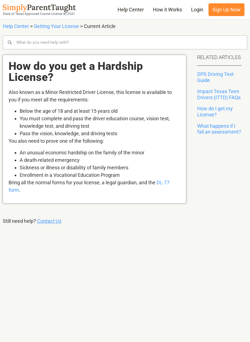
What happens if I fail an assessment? (219, 129)
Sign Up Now (226, 9)
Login (197, 9)
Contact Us (49, 221)
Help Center (131, 9)
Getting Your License (56, 26)
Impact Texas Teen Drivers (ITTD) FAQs (219, 94)
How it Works (167, 9)
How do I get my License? (215, 112)
